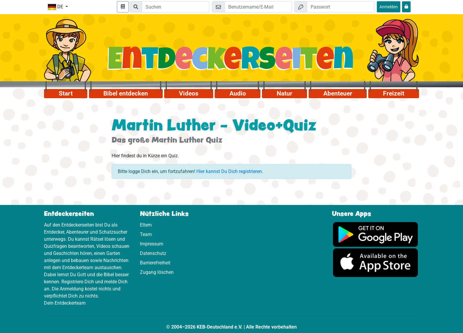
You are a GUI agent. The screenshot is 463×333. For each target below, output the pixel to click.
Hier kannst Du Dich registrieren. (229, 171)
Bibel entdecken (125, 93)
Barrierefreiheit (155, 263)
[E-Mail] (258, 6)
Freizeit (393, 93)
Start (66, 93)
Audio (237, 93)
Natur (284, 93)
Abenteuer (337, 93)
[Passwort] (340, 6)
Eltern (146, 225)
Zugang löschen (157, 272)
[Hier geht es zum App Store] (375, 262)
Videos (188, 93)
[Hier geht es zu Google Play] (375, 234)
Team (146, 234)
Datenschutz (153, 253)
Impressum (151, 244)
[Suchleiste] (175, 6)
